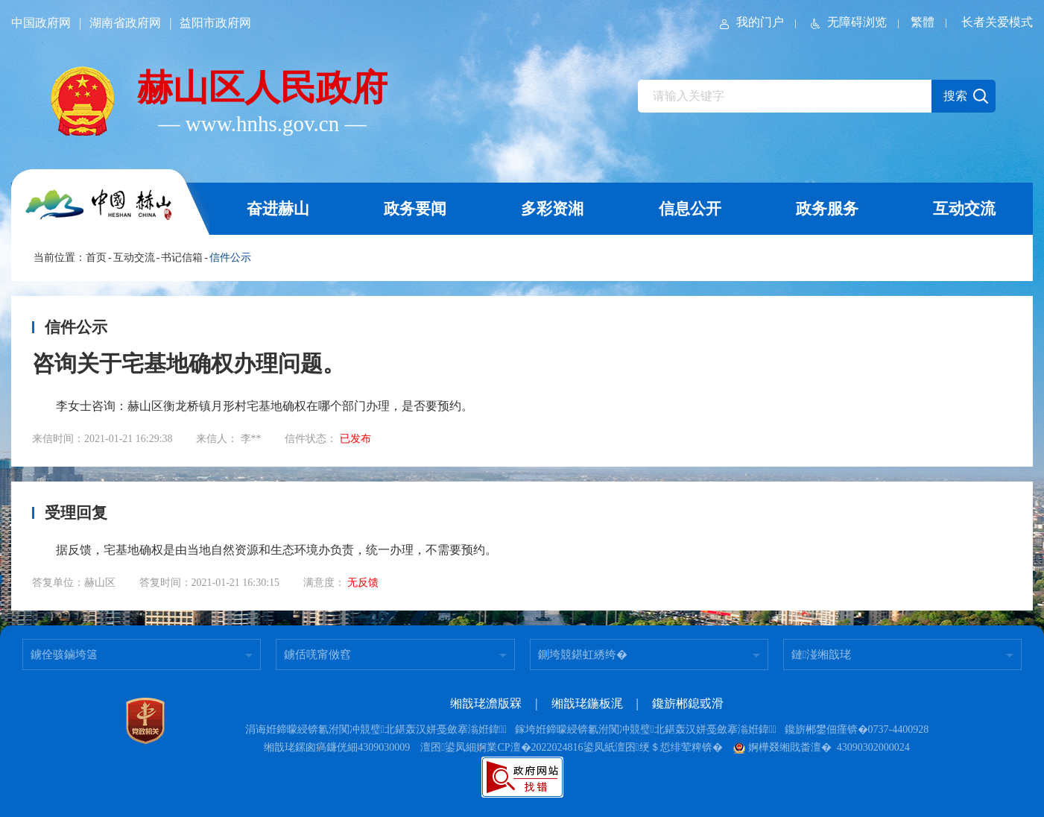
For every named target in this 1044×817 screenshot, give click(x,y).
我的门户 (750, 22)
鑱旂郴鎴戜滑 (688, 703)
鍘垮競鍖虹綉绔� (582, 654)
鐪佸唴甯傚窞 (317, 654)
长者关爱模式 (997, 22)
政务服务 (827, 209)
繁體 (922, 22)
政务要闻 (415, 209)
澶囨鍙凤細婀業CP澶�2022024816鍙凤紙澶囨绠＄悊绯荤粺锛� (571, 747)
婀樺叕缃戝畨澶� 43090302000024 (821, 747)
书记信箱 (182, 257)
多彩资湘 (552, 209)
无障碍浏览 (847, 22)
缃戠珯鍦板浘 (587, 703)
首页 (96, 257)
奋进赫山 (278, 209)
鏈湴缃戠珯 (821, 654)
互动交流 (964, 209)
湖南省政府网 (125, 22)
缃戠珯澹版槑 (486, 703)
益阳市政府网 (215, 22)
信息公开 (690, 209)
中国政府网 (41, 22)
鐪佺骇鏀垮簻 (64, 654)
